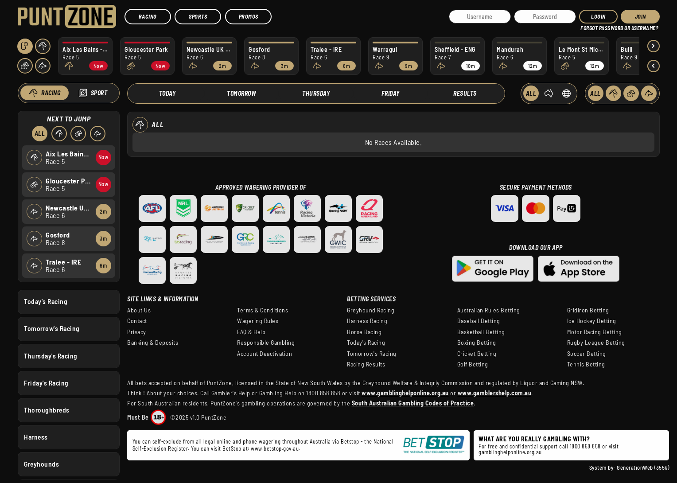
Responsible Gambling (266, 342)
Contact (137, 320)
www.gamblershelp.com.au (495, 393)
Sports (198, 16)
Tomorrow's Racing (52, 328)
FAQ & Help (251, 331)
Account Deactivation (264, 353)
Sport (98, 93)
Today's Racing (45, 301)
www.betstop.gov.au (275, 448)
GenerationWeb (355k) (643, 467)
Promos (248, 16)
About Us (139, 310)
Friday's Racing (46, 382)
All (39, 133)
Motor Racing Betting (594, 331)
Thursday (316, 93)
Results (465, 93)
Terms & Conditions (262, 310)
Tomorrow (241, 93)
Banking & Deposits (152, 342)
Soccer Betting (586, 353)
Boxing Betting (476, 342)
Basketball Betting (481, 331)
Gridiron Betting (588, 310)
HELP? (587, 26)
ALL (531, 93)
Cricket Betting (477, 353)
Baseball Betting (478, 320)
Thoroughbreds (47, 409)
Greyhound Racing (370, 310)
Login (598, 16)
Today (167, 93)
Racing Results (366, 364)
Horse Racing (364, 331)
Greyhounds (41, 464)
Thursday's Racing (51, 355)
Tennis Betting (586, 364)
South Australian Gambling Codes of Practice (413, 403)
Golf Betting (472, 364)
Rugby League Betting (596, 342)
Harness (36, 436)
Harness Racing (367, 320)
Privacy (136, 331)
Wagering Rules (257, 320)
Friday (390, 93)
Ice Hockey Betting (591, 320)
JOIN (640, 16)
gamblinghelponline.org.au (510, 452)
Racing (148, 16)
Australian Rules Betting (488, 310)
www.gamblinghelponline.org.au (405, 393)
